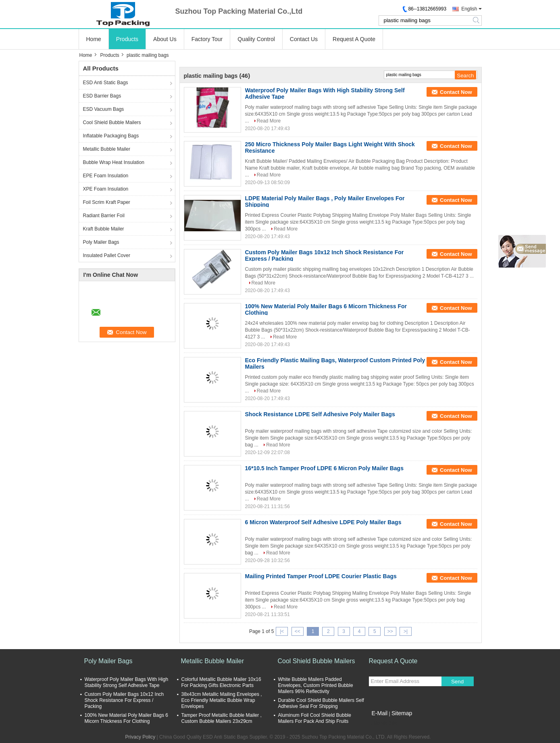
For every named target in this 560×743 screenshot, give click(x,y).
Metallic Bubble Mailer (106, 149)
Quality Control (256, 39)
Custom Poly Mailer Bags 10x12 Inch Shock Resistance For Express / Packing (124, 700)
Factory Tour (207, 39)
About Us (165, 39)
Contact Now (456, 92)
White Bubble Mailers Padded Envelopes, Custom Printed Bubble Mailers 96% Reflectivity (315, 685)
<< (297, 631)
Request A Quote (354, 39)
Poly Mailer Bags (101, 242)
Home (93, 39)
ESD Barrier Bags (102, 96)
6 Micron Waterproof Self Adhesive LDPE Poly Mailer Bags (323, 522)
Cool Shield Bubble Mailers (112, 122)
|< (282, 631)
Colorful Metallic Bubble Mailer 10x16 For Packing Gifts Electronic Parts (221, 682)
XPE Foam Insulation (106, 189)
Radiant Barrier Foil (104, 215)
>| (406, 631)
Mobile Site (383, 723)
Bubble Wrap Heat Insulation (114, 162)
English (469, 9)
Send (457, 682)
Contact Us (304, 39)
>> (390, 631)
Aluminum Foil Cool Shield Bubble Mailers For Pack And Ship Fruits (314, 718)
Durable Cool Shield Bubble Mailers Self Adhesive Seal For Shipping (321, 703)
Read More (269, 121)
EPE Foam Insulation (106, 175)
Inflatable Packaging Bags (111, 136)
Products (127, 39)
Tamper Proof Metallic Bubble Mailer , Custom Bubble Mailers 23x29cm (221, 718)
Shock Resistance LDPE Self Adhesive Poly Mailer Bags (320, 414)
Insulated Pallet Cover (106, 255)
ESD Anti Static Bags (105, 82)
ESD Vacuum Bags (103, 109)
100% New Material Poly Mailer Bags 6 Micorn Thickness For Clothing (126, 718)
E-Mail (380, 713)
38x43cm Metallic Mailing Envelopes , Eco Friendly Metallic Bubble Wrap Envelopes (221, 700)
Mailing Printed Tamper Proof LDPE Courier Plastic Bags (321, 576)
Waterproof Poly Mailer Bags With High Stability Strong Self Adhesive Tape (127, 682)
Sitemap (401, 713)
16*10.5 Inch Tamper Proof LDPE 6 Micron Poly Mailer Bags (324, 468)
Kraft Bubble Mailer (103, 229)
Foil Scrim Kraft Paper (106, 202)
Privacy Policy (140, 737)
